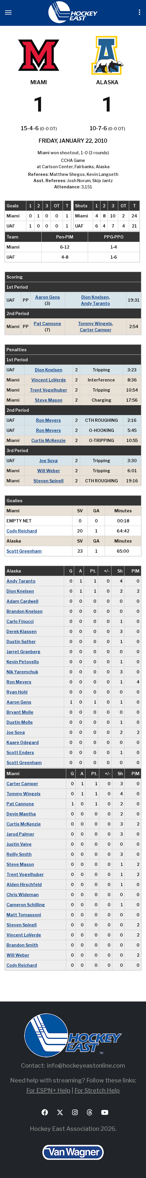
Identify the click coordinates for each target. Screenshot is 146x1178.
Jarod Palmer (20, 834)
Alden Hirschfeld (24, 884)
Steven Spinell (48, 480)
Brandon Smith (22, 945)
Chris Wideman (23, 894)
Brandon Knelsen (25, 611)
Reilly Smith (19, 854)
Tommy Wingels (95, 323)
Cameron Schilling (26, 904)
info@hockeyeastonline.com (86, 1065)
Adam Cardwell (22, 601)
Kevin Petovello (23, 661)
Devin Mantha (21, 813)
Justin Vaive (19, 844)
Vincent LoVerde (48, 379)
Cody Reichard (22, 530)
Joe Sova (48, 460)
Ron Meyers (48, 420)
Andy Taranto (95, 303)
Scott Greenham (24, 551)
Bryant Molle (20, 712)
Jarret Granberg (23, 651)
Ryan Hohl (17, 691)
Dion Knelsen (95, 297)
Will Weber (48, 470)
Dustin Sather (21, 641)
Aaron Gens (47, 297)
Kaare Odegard (23, 742)
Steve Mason (48, 400)
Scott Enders (20, 752)
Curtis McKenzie (48, 440)
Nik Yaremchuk (22, 671)
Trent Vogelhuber (48, 389)
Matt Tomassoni (24, 914)
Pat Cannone (47, 323)
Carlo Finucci (20, 621)
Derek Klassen (22, 631)
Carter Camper (95, 329)
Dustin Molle (20, 722)
